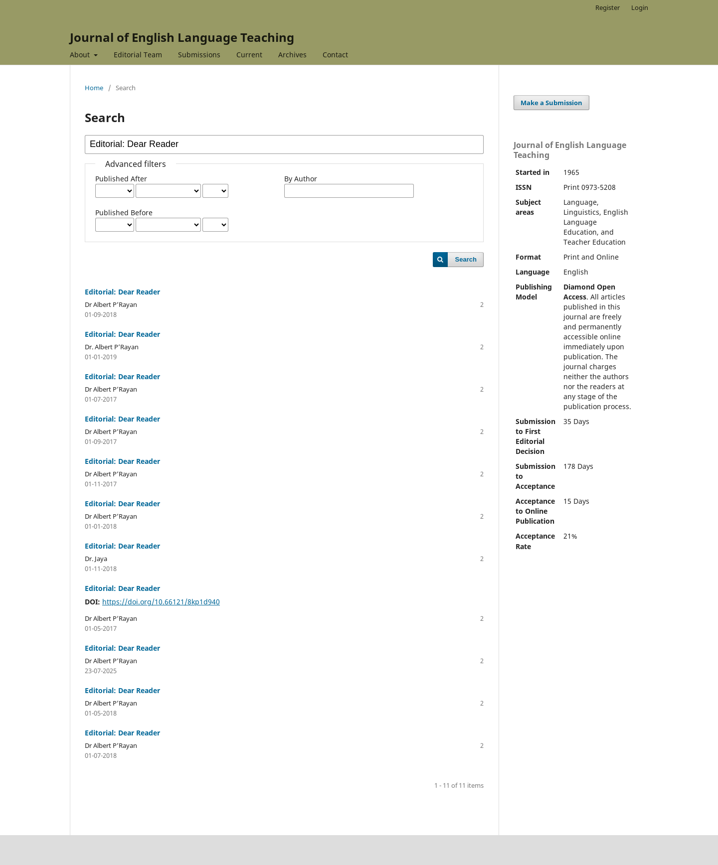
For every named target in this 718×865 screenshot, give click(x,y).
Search (466, 259)
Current (249, 54)
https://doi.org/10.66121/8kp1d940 (161, 601)
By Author (300, 178)
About (81, 54)
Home (94, 87)
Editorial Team (138, 54)
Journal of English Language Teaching (182, 37)
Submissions (199, 54)
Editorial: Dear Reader (122, 291)
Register (607, 7)
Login (639, 7)
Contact (335, 54)
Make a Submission (551, 102)
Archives (292, 54)
